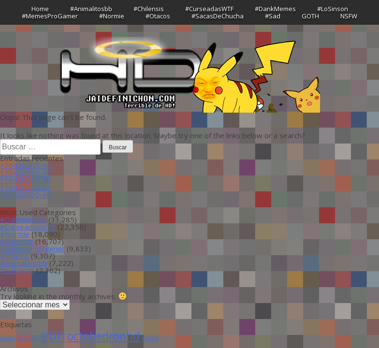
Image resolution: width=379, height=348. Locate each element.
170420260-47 (25, 187)
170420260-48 (25, 180)
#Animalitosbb (91, 8)
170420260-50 (25, 165)
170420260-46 (25, 194)
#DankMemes (275, 8)
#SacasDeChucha (217, 16)
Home (40, 8)
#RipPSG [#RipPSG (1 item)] (27, 338)
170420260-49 (25, 172)
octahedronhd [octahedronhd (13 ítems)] (103, 336)
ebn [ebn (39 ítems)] (52, 335)
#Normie (111, 16)
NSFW (348, 16)
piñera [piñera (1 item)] (150, 338)
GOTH (310, 16)
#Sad (272, 16)
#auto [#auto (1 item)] (7, 338)
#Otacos (158, 16)
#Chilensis (148, 8)
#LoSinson (332, 8)
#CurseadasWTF (209, 8)
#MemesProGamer (50, 16)
